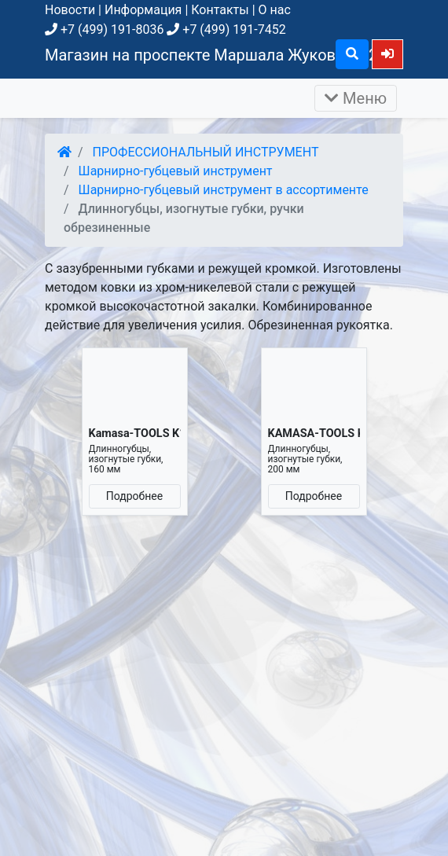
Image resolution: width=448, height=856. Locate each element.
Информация (143, 9)
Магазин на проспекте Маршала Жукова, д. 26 (216, 55)
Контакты (219, 9)
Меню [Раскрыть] (356, 98)
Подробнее (134, 496)
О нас (275, 9)
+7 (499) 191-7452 (226, 29)
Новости (70, 9)
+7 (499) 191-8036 (104, 29)
